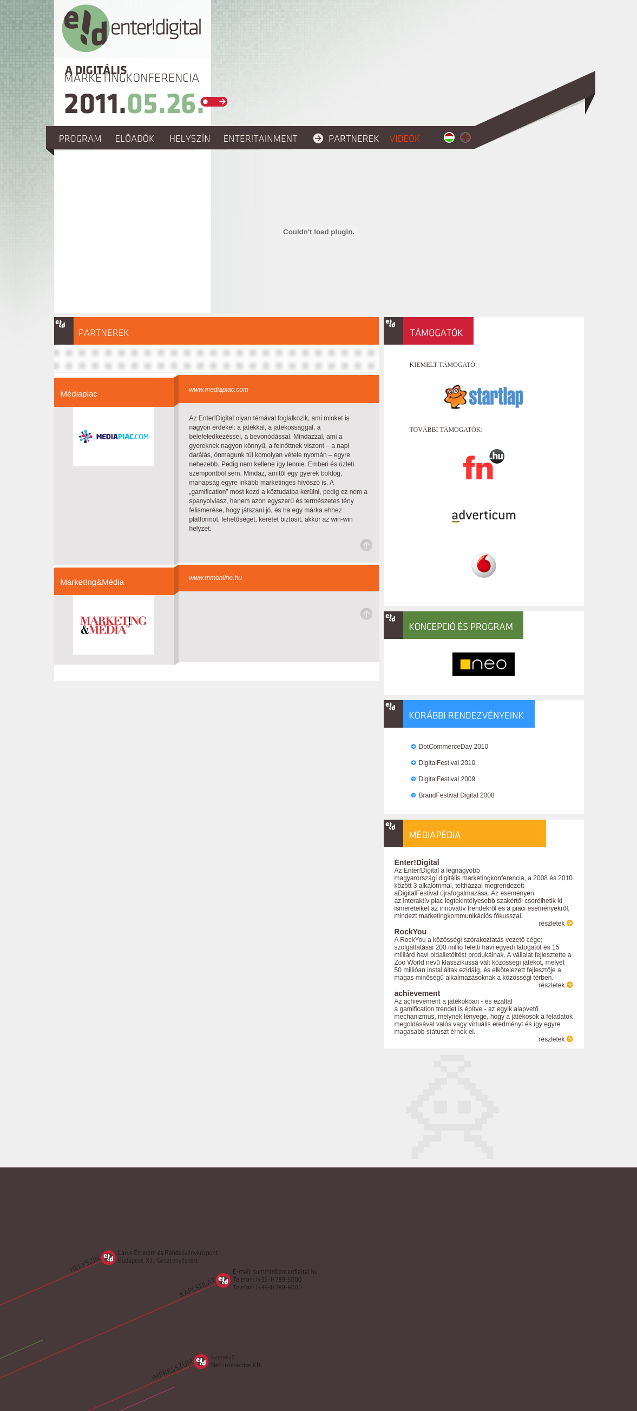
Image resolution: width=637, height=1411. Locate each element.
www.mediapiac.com (218, 389)
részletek (551, 923)
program (83, 137)
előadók (137, 137)
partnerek (346, 137)
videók (407, 137)
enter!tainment (263, 137)
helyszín (191, 137)
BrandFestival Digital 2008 (457, 795)
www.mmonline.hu (215, 578)
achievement (418, 993)
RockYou (411, 931)
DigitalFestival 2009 (447, 779)
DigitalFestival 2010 (447, 763)
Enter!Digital (417, 862)
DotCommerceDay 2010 (454, 746)
